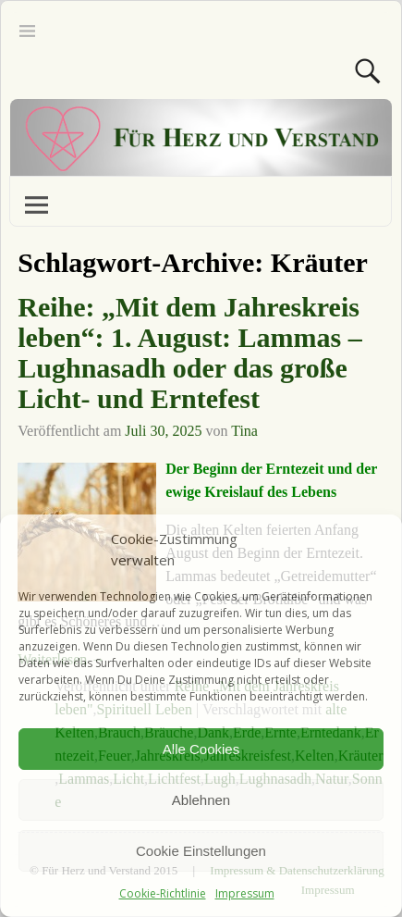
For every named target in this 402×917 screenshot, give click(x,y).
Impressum (244, 893)
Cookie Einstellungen (201, 851)
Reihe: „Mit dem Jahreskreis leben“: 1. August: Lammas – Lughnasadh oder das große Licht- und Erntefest (190, 352)
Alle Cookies (201, 749)
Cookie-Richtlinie (162, 893)
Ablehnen (201, 800)
